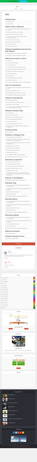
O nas (12, 446)
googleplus (18, 433)
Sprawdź (18, 368)
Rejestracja (16, 8)
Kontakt (34, 446)
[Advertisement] (18, 380)
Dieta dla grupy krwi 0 (11, 398)
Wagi (10, 328)
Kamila (9, 261)
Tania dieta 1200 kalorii (11, 414)
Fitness (26, 328)
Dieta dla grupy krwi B (11, 406)
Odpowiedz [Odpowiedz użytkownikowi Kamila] (6, 267)
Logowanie (21, 8)
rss (23, 433)
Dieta (18, 275)
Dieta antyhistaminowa (11, 422)
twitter (16, 433)
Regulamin (15, 446)
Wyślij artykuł (27, 446)
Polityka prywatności (20, 446)
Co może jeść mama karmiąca (12, 402)
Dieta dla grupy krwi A (11, 394)
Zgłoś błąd (31, 446)
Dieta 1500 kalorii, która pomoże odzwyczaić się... (15, 418)
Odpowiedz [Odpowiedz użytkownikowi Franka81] (6, 258)
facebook (14, 433)
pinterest (21, 433)
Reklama (24, 446)
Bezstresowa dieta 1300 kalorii (12, 410)
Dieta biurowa (18, 348)
